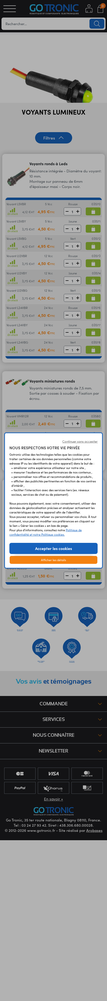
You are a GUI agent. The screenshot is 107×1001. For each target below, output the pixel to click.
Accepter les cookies (53, 548)
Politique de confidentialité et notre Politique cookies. (45, 532)
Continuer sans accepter (80, 441)
